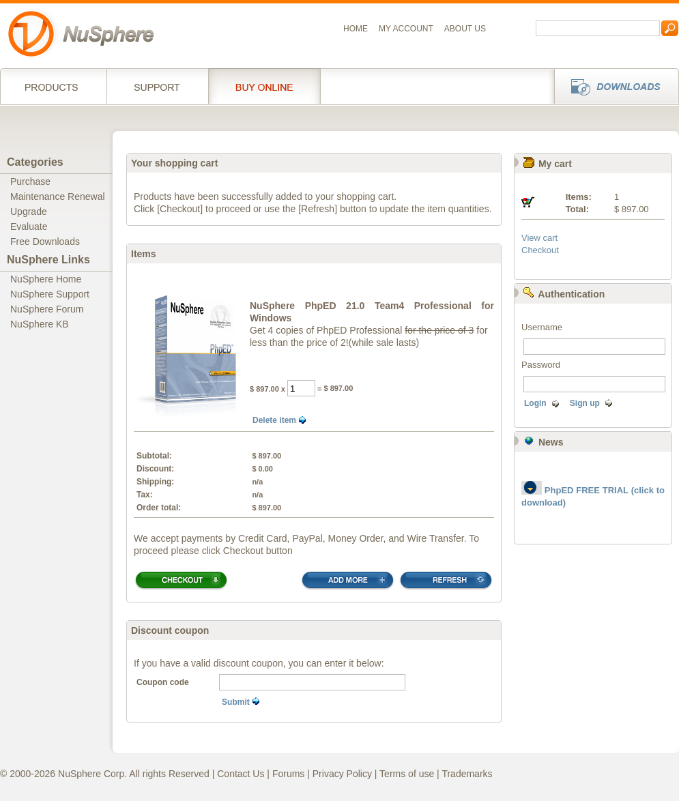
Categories (35, 162)
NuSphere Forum (46, 309)
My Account (406, 28)
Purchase (30, 181)
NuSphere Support (49, 294)
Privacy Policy (342, 773)
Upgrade (28, 211)
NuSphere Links (48, 259)
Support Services (157, 86)
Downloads (612, 86)
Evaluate (28, 226)
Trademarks (467, 773)
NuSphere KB (39, 324)
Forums (288, 773)
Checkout (540, 250)
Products (53, 86)
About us (465, 28)
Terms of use (406, 773)
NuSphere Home (45, 279)
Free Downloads (45, 241)
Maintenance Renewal (57, 196)
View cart (539, 238)
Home (355, 28)
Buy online (264, 86)
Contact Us (240, 773)
